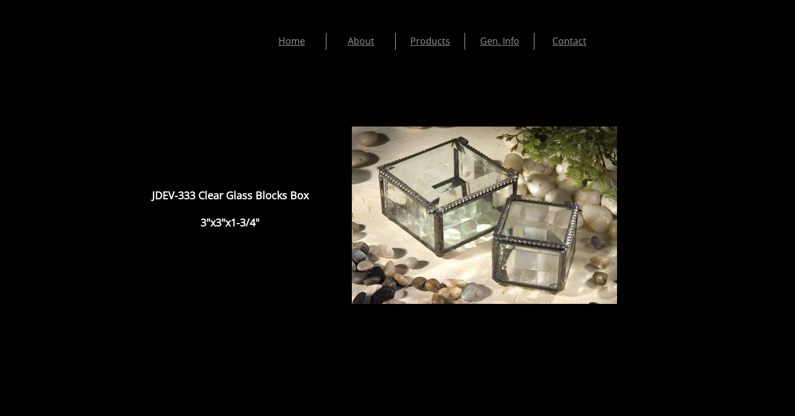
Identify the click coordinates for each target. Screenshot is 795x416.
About (361, 41)
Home (291, 41)
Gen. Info (499, 41)
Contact (569, 41)
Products (430, 41)
